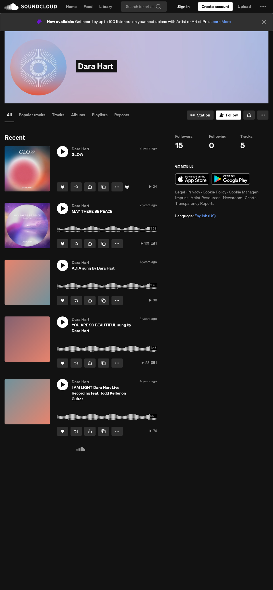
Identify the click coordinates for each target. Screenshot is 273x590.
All (9, 115)
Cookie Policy (214, 192)
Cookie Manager (243, 192)
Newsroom (232, 198)
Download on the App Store (192, 179)
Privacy (193, 192)
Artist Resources (205, 198)
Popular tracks (32, 115)
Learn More (220, 21)
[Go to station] (200, 115)
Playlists (99, 115)
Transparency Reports (194, 203)
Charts (251, 198)
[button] (263, 6)
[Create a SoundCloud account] (215, 6)
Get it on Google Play (231, 179)
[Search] (144, 6)
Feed (88, 6)
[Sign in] (183, 6)
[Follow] (228, 115)
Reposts (121, 115)
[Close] (264, 22)
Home (71, 6)
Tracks (58, 115)
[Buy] (127, 187)
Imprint (181, 198)
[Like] (62, 186)
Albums (78, 115)
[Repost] (76, 186)
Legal (180, 192)
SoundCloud (31, 6)
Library (105, 6)
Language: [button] (195, 216)
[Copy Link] (103, 186)
